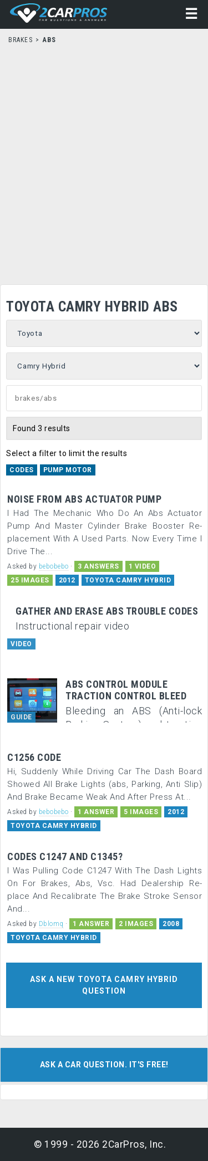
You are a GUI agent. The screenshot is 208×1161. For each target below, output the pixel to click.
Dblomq (51, 924)
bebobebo (54, 566)
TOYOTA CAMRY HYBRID (128, 580)
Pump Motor (67, 470)
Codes (21, 470)
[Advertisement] (104, 161)
